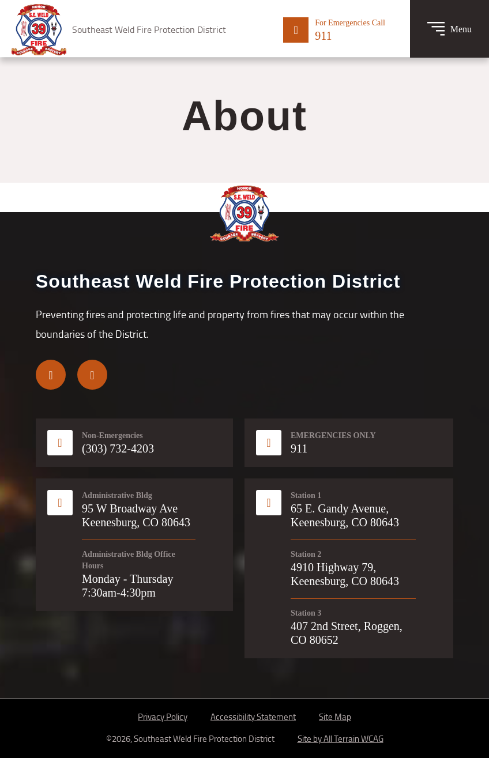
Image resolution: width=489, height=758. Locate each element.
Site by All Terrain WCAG (340, 738)
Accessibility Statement (253, 716)
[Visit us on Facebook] (51, 375)
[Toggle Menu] (449, 29)
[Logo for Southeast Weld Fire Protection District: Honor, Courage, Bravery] (119, 29)
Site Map (335, 716)
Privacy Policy (162, 716)
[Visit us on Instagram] (92, 375)
